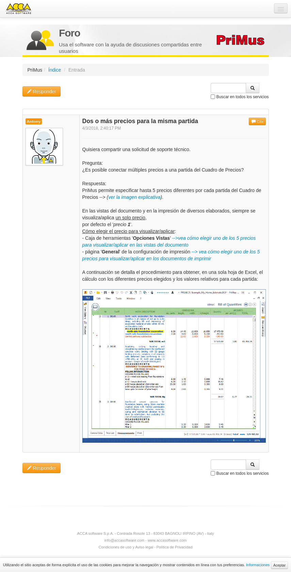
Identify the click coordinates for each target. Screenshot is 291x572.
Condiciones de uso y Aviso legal (126, 547)
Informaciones (258, 565)
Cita (257, 121)
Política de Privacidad (175, 547)
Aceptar (279, 565)
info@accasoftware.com (124, 540)
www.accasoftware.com (167, 540)
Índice (54, 70)
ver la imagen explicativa (134, 197)
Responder (41, 91)
